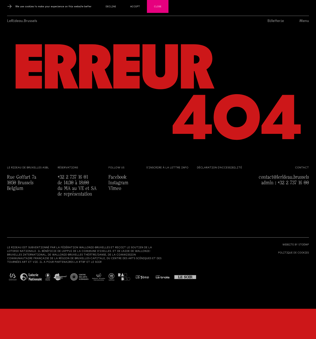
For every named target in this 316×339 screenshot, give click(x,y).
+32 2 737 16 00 (293, 182)
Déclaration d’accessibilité (219, 167)
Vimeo (114, 188)
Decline (111, 6)
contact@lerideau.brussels (284, 177)
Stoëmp (303, 244)
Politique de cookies (293, 252)
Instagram (118, 182)
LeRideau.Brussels (22, 20)
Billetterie (275, 20)
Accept (135, 6)
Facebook (117, 177)
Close (157, 6)
